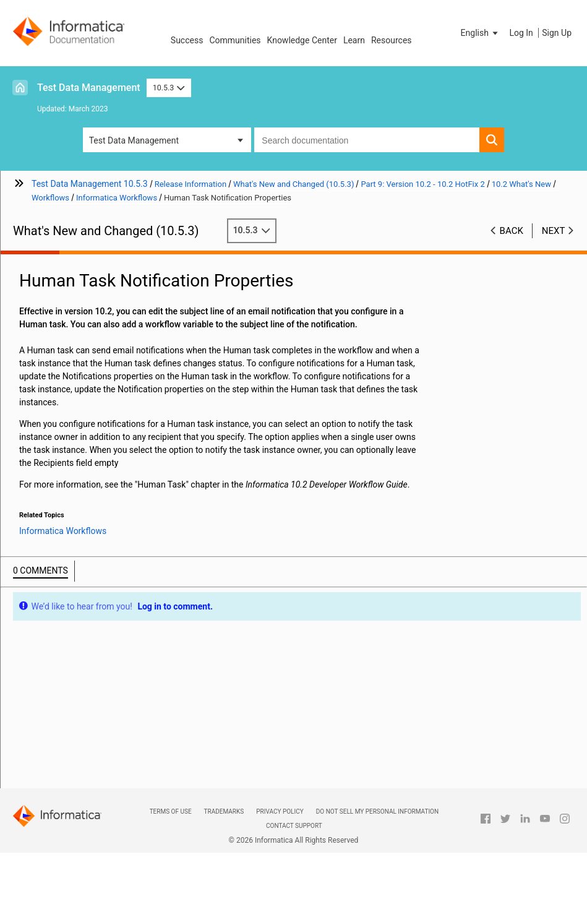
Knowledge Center (302, 40)
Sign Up (557, 33)
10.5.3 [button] (169, 87)
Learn (354, 40)
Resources (391, 40)
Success (187, 40)
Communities (234, 40)
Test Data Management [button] (134, 140)
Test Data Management (88, 87)
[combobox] (366, 139)
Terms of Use (171, 811)
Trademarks (224, 811)
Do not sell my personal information (377, 811)
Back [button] (511, 230)
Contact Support (294, 825)
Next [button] (553, 230)
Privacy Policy (279, 811)
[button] (480, 33)
